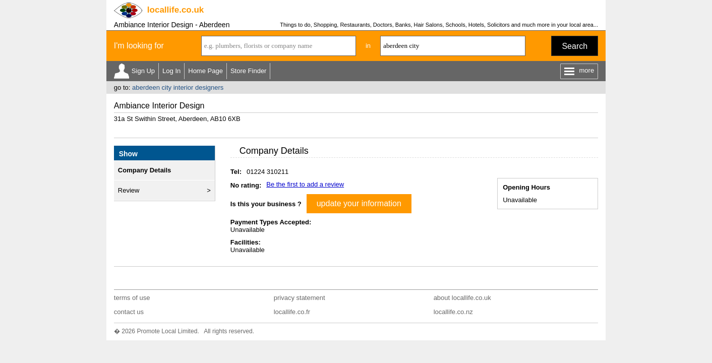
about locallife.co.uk (462, 297)
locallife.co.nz (453, 312)
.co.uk (175, 10)
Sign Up (143, 71)
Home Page (205, 71)
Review (129, 190)
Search (574, 46)
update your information (359, 203)
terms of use (132, 297)
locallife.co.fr (292, 312)
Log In (171, 71)
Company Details (144, 170)
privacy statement (299, 297)
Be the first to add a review (305, 184)
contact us (129, 312)
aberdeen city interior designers (177, 87)
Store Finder (248, 71)
